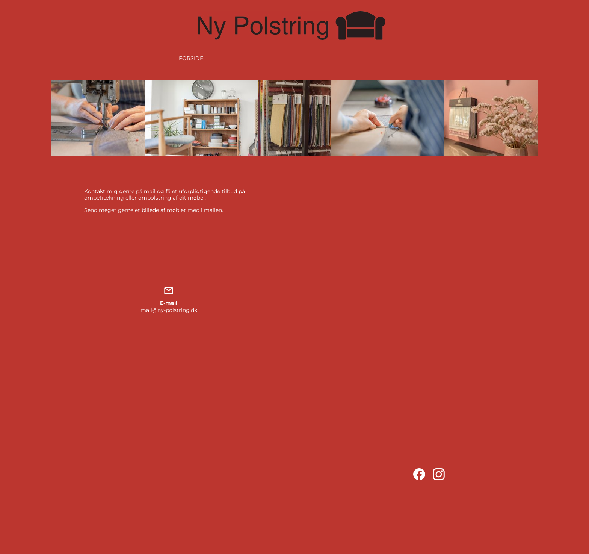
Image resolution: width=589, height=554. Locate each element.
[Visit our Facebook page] (419, 474)
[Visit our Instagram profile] (439, 474)
